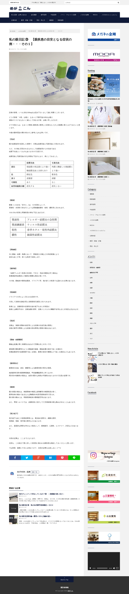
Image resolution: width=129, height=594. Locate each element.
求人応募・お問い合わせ (19, 15)
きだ (91, 333)
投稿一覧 (34, 472)
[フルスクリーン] (117, 568)
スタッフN (93, 323)
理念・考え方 (41, 20)
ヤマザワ (92, 293)
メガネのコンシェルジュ (109, 15)
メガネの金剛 (84, 15)
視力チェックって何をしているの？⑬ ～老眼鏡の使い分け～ (41, 494)
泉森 (91, 318)
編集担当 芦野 (94, 272)
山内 (91, 277)
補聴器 (51, 20)
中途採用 (53, 15)
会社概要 (34, 15)
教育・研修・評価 (26, 20)
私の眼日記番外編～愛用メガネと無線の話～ (35, 516)
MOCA (95, 15)
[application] (104, 561)
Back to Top (64, 580)
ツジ (91, 338)
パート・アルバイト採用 (68, 15)
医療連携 (60, 20)
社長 (91, 262)
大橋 (91, 298)
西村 (91, 303)
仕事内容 (14, 20)
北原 (91, 288)
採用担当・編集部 (95, 267)
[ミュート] (114, 568)
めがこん (70, 591)
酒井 (91, 328)
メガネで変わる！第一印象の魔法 (108, 364)
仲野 (91, 282)
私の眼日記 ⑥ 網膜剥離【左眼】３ (98, 151)
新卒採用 (43, 15)
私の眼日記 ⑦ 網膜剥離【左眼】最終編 (100, 126)
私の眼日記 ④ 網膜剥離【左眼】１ (98, 177)
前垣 (91, 313)
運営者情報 (64, 587)
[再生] (90, 568)
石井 (91, 308)
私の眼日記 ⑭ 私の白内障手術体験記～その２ (36, 505)
